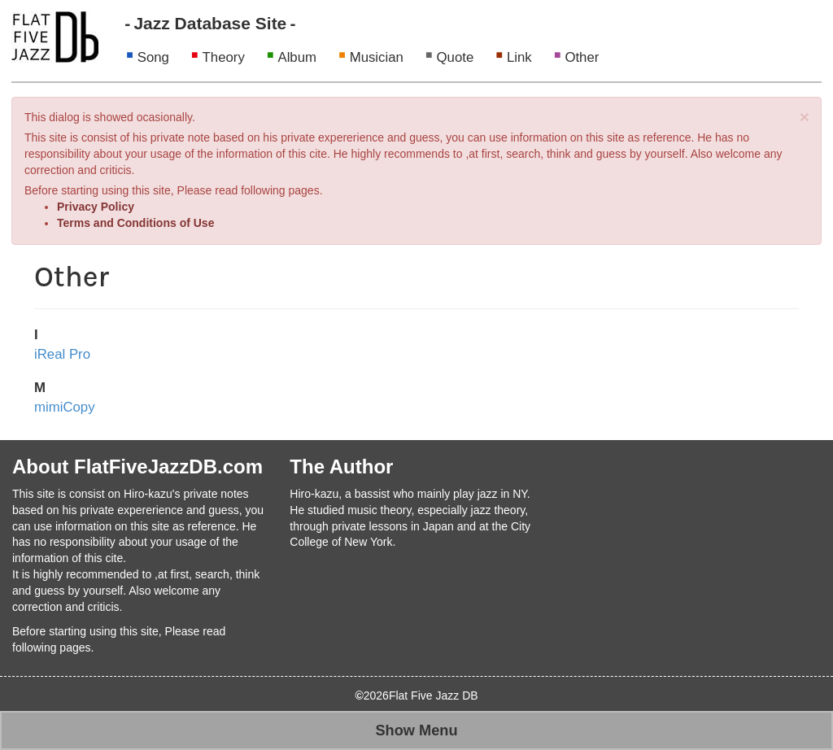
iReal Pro (62, 354)
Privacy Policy (95, 206)
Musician (376, 57)
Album (296, 57)
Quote (455, 57)
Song (153, 57)
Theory (224, 57)
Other (582, 57)
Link (519, 57)
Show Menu (416, 730)
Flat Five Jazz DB (433, 695)
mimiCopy (64, 407)
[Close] (804, 116)
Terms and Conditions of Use (135, 222)
